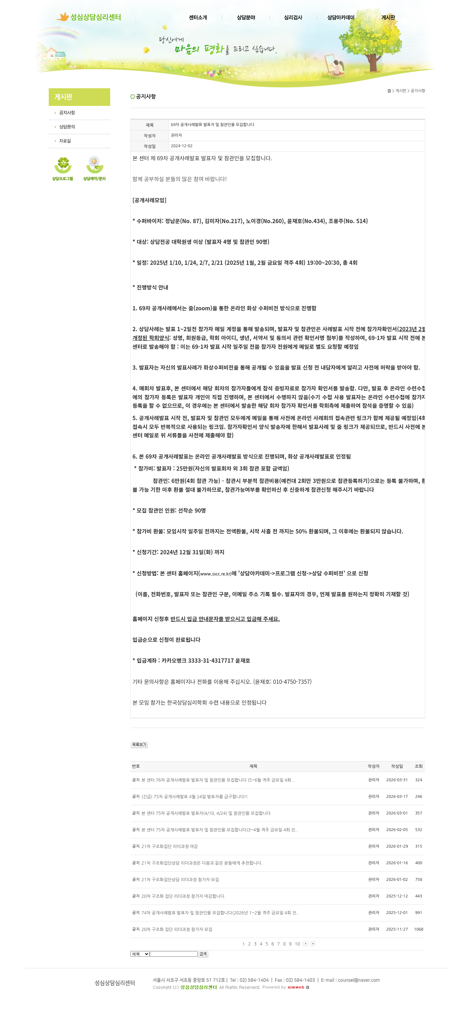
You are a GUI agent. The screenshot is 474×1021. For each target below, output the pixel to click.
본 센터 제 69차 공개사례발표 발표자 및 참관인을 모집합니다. (202, 162)
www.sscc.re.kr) (216, 574)
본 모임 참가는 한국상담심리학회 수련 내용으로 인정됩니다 (199, 702)
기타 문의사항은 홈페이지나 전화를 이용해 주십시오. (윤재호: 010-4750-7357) (222, 685)
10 (297, 944)
